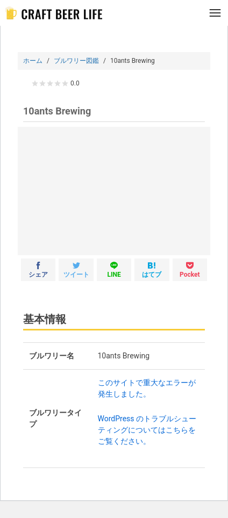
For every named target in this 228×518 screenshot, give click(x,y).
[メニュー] (215, 13)
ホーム (32, 60)
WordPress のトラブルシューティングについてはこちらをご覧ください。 (147, 429)
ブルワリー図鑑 (76, 60)
